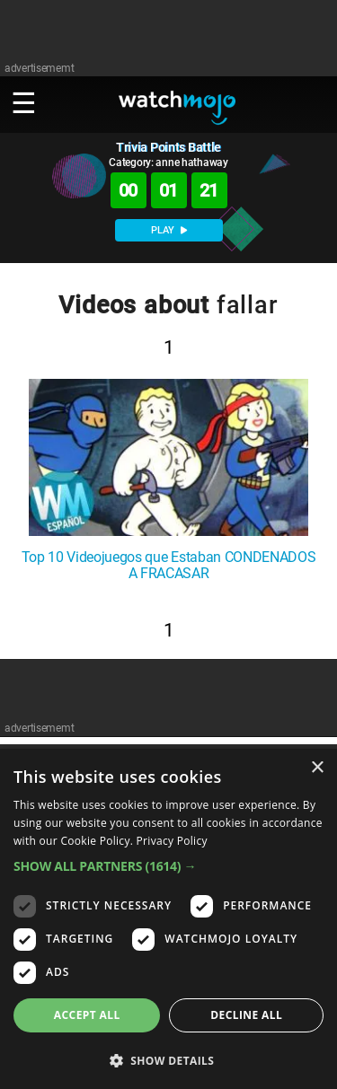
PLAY (169, 230)
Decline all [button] (246, 1015)
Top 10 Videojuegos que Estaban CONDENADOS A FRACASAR (169, 565)
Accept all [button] (87, 1015)
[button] (168, 865)
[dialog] (168, 919)
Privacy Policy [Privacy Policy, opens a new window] (172, 840)
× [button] (317, 768)
